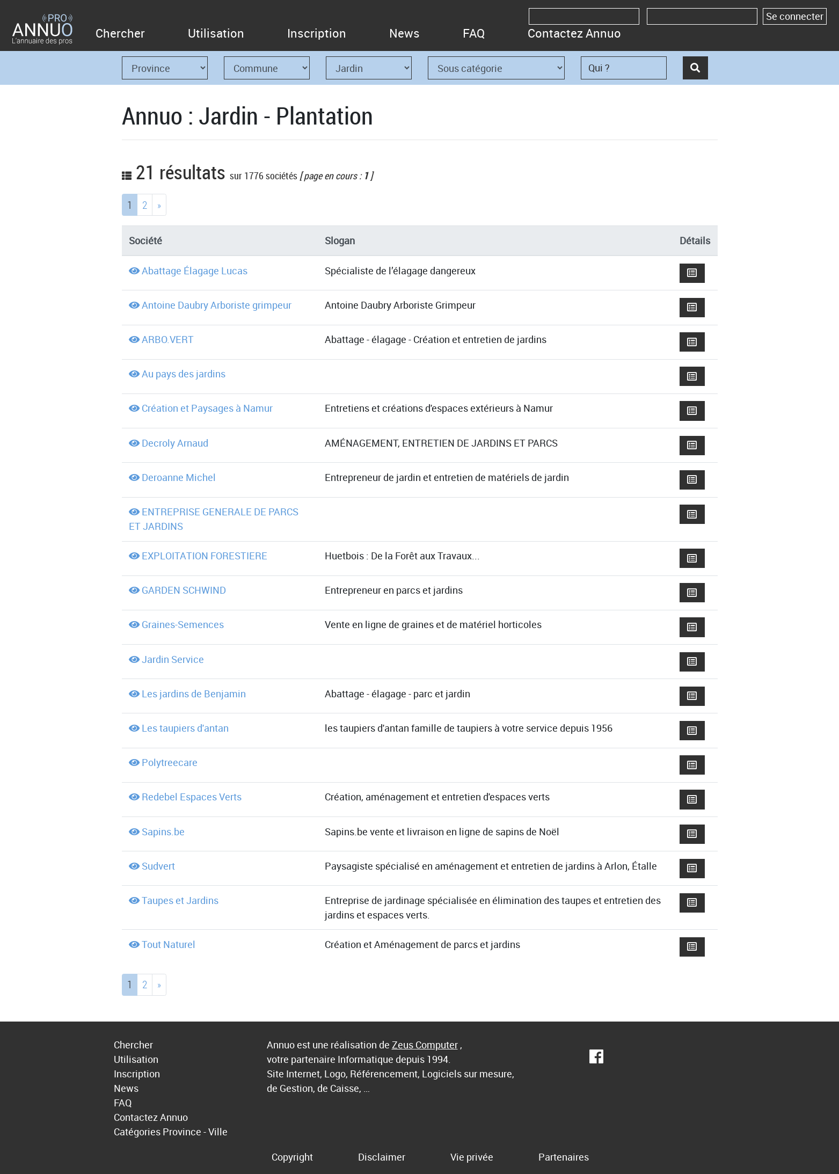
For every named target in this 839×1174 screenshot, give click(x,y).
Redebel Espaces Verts (192, 796)
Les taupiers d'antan (185, 727)
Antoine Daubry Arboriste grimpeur (216, 304)
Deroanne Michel (179, 477)
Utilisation (216, 33)
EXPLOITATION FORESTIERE (204, 555)
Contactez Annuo (574, 33)
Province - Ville (195, 1131)
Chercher (120, 33)
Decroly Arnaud (175, 442)
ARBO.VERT (168, 339)
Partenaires (563, 1156)
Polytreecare (170, 762)
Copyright (292, 1156)
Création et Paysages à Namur (207, 408)
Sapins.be (163, 831)
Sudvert (158, 865)
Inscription (316, 33)
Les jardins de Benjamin (194, 693)
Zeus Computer (425, 1044)
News (404, 33)
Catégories (137, 1131)
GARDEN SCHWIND (184, 590)
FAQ (474, 33)
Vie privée (471, 1156)
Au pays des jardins (183, 373)
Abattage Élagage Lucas (194, 270)
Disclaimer (381, 1156)
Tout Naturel (168, 944)
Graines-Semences (183, 624)
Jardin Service (173, 659)
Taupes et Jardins (180, 900)
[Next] (159, 205)
